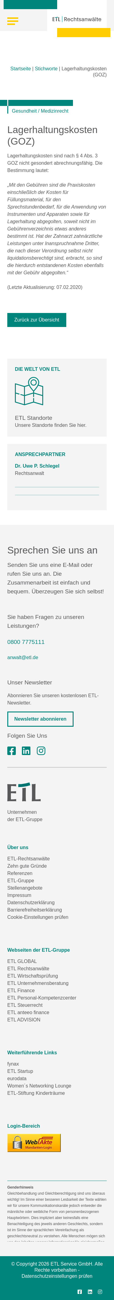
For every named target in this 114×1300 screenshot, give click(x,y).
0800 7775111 (26, 642)
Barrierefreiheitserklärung (34, 909)
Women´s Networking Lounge (39, 1085)
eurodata (16, 1078)
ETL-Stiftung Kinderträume (36, 1093)
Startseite (20, 68)
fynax (13, 1063)
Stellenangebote (25, 888)
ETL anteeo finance (28, 1012)
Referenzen (20, 873)
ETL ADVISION (23, 1019)
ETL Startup (20, 1071)
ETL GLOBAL (22, 961)
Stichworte (46, 68)
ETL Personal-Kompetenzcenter (41, 997)
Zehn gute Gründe (27, 866)
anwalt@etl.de (22, 657)
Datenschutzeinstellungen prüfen (57, 1276)
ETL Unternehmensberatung (37, 983)
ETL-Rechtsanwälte (28, 858)
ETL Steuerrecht (25, 1005)
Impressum (19, 895)
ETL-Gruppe (20, 880)
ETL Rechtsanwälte (28, 968)
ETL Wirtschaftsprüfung (32, 976)
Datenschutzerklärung (31, 902)
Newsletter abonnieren (40, 719)
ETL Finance (21, 990)
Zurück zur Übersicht (36, 319)
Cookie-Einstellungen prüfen (37, 917)
